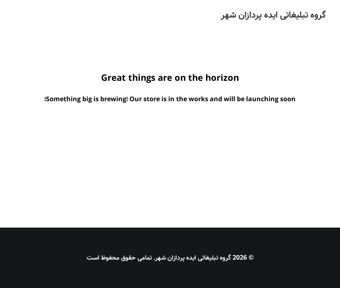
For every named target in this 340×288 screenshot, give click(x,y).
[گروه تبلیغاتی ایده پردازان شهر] (273, 15)
